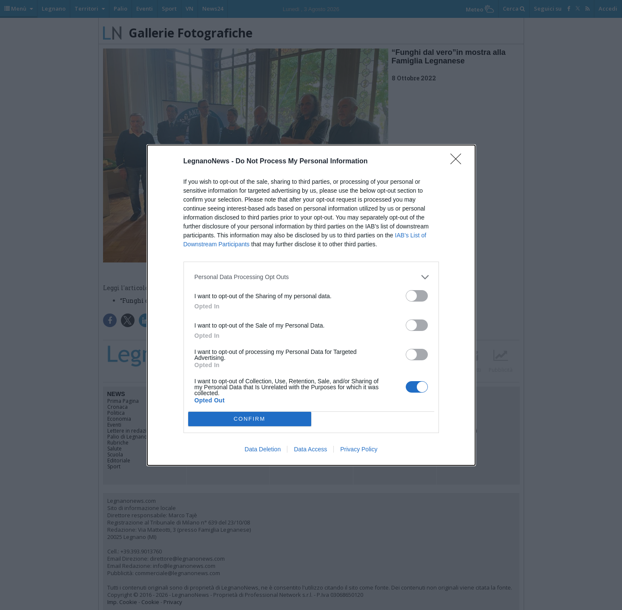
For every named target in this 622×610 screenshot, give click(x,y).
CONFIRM (250, 419)
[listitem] (311, 277)
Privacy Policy (358, 449)
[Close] (458, 162)
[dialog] (311, 305)
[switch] (417, 296)
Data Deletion (263, 449)
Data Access (310, 449)
